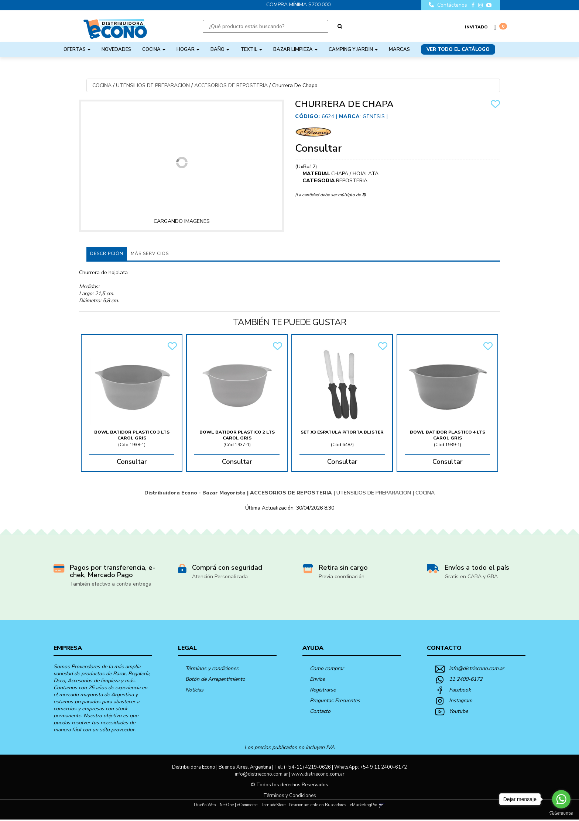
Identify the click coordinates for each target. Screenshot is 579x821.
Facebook (460, 691)
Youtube (458, 712)
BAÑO (219, 49)
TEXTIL (251, 49)
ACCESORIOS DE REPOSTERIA (231, 85)
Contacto (320, 712)
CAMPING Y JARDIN (353, 49)
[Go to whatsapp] (561, 799)
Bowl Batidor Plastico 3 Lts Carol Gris (131, 435)
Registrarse (323, 691)
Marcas (399, 49)
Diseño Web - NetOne (214, 806)
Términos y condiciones (212, 669)
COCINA (153, 49)
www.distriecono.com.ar (318, 775)
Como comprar (327, 669)
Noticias (194, 691)
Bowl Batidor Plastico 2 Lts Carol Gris (237, 435)
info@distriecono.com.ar (476, 669)
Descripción (106, 253)
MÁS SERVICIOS (150, 253)
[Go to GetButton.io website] (561, 813)
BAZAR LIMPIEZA (295, 49)
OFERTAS (77, 49)
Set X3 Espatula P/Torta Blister (342, 432)
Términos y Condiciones (289, 797)
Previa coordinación (341, 578)
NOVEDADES (116, 49)
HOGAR (188, 49)
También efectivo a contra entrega (110, 585)
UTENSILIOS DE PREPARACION (153, 85)
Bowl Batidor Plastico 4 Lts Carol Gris (447, 435)
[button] (381, 806)
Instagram (460, 702)
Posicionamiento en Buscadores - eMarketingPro (333, 806)
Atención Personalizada (220, 578)
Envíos (317, 680)
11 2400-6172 (465, 680)
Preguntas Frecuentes (335, 702)
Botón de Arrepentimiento (215, 680)
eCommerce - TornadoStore (261, 806)
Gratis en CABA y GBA (471, 578)
